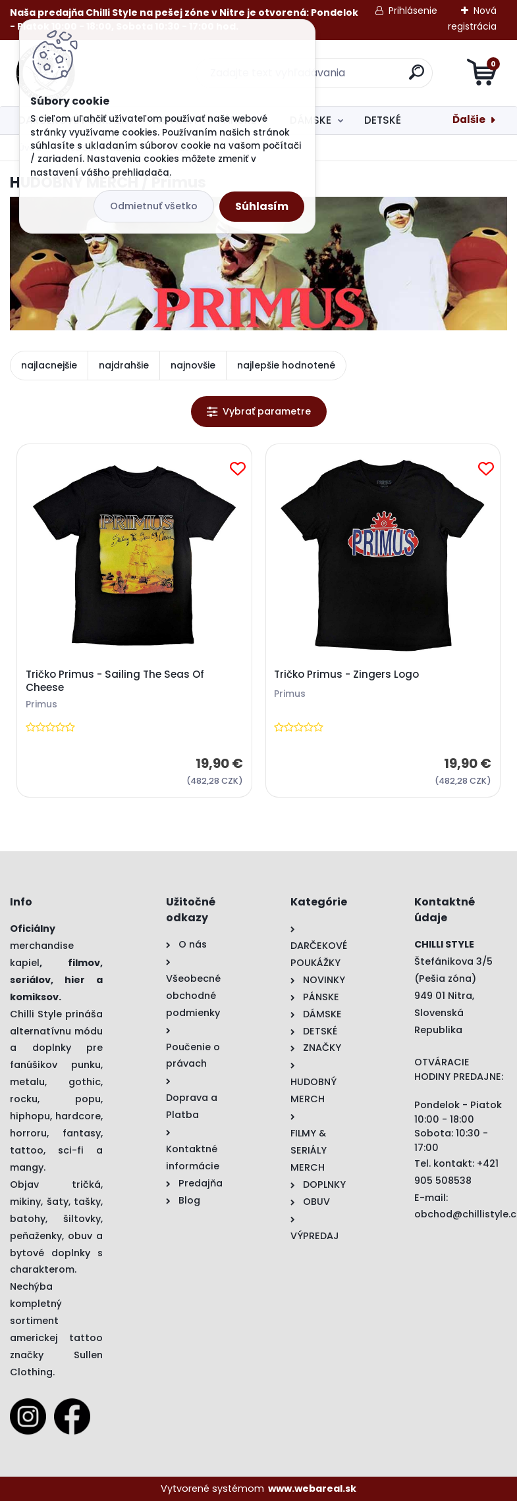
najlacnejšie (49, 365)
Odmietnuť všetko (154, 206)
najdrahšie (124, 365)
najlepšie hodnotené (286, 365)
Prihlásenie (413, 10)
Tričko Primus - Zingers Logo (346, 674)
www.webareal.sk (312, 1488)
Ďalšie (468, 119)
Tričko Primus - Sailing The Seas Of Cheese (115, 681)
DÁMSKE (310, 120)
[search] (416, 77)
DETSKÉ (382, 120)
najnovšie (193, 365)
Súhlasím (261, 206)
